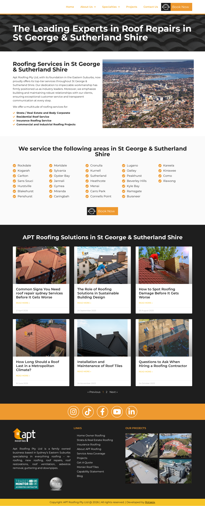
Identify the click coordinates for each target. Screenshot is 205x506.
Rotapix (150, 502)
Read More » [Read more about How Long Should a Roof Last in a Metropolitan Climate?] (23, 375)
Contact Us (151, 6)
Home (70, 6)
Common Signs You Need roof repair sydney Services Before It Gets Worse (39, 293)
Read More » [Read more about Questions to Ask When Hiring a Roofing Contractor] (146, 371)
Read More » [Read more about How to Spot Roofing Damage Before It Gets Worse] (146, 303)
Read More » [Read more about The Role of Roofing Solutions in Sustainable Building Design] (84, 303)
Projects (131, 6)
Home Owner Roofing (91, 435)
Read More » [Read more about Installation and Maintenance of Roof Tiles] (84, 371)
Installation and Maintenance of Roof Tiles (99, 364)
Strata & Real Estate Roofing (95, 440)
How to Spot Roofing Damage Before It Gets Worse (159, 293)
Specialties (111, 7)
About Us (88, 7)
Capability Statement (90, 471)
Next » (114, 392)
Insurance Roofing (88, 444)
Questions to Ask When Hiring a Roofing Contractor (163, 364)
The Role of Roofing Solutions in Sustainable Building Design (98, 293)
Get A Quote (85, 462)
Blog (80, 476)
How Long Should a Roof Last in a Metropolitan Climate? (37, 366)
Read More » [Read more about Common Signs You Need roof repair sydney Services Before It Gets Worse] (23, 303)
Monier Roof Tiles (88, 467)
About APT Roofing (89, 449)
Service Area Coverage (91, 453)
